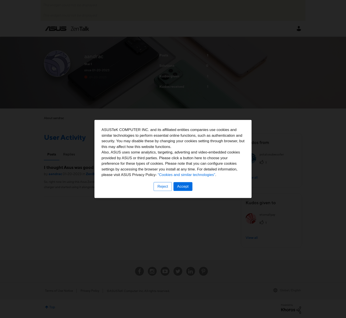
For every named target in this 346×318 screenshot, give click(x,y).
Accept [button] (183, 186)
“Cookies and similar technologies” (186, 175)
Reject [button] (162, 186)
